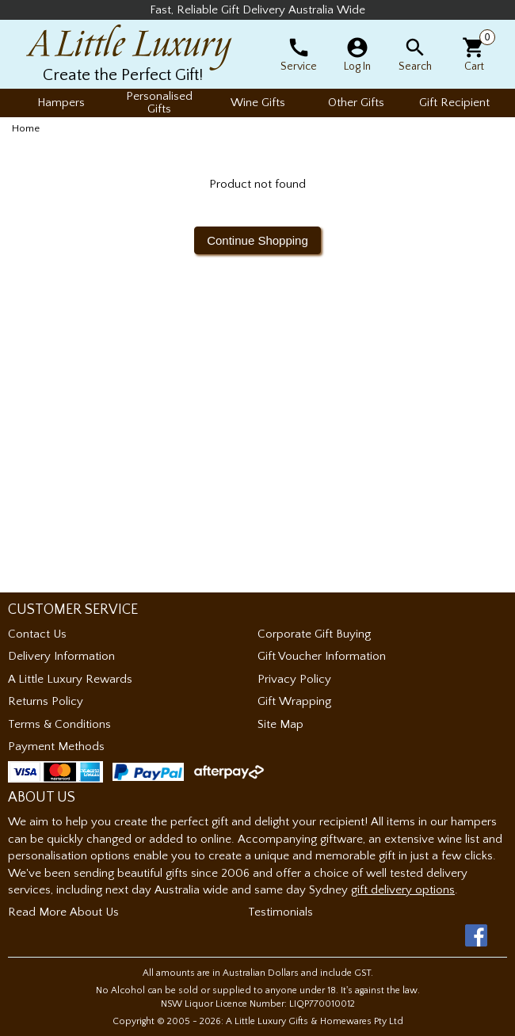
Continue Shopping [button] (257, 240)
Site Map (280, 724)
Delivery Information (61, 656)
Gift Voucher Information (322, 656)
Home (26, 128)
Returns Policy (45, 701)
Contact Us (37, 634)
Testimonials (280, 912)
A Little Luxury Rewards (70, 679)
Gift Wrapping (294, 701)
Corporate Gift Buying (314, 634)
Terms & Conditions (59, 724)
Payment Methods (56, 746)
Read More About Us (63, 912)
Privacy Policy (294, 679)
